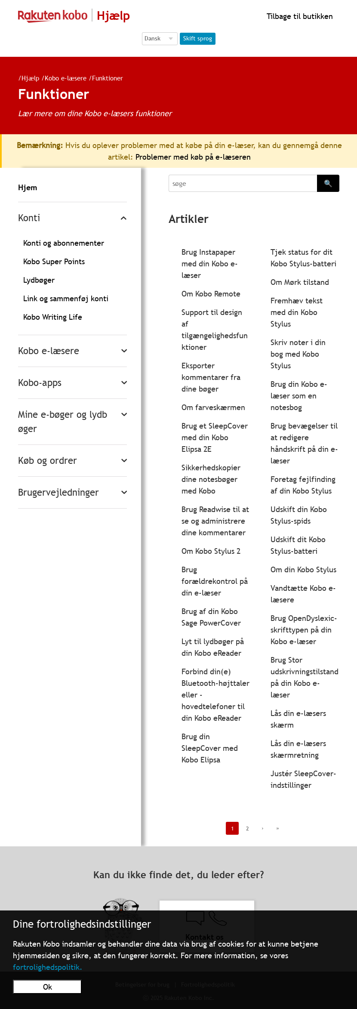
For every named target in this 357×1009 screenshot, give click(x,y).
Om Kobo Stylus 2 (211, 551)
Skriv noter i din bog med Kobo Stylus (298, 353)
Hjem (27, 187)
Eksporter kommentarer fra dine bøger (211, 377)
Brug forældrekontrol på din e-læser (215, 581)
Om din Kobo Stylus (303, 569)
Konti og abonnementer (63, 243)
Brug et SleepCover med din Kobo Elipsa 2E (215, 437)
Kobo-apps (40, 383)
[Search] (243, 183)
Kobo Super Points (54, 261)
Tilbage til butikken (299, 16)
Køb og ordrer (47, 460)
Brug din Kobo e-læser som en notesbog (299, 395)
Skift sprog (197, 38)
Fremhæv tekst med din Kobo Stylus (297, 312)
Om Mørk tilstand (300, 282)
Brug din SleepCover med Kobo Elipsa (210, 748)
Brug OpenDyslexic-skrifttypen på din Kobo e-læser (304, 629)
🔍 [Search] (328, 183)
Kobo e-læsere (62, 78)
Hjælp (27, 78)
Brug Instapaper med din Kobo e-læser (210, 263)
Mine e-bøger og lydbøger (62, 422)
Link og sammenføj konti (65, 298)
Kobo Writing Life (52, 317)
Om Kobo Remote (211, 294)
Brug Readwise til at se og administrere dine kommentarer (215, 520)
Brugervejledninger (58, 492)
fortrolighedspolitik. (48, 967)
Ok (47, 987)
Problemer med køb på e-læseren (193, 157)
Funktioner (104, 78)
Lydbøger (39, 280)
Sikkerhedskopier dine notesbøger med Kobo (211, 479)
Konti (29, 218)
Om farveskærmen (213, 407)
